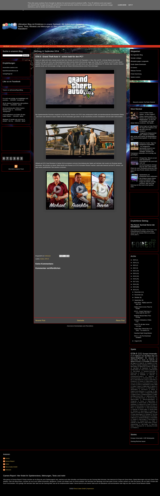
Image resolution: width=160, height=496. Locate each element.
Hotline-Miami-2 (151, 388)
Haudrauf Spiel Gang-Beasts (143, 333)
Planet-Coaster (142, 402)
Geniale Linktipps (136, 58)
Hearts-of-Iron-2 (141, 388)
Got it (130, 5)
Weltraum (93, 46)
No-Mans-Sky (150, 356)
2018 (134, 279)
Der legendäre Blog (137, 55)
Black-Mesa (152, 373)
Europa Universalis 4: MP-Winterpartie (142, 438)
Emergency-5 (134, 381)
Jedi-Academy (134, 389)
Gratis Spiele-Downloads (138, 64)
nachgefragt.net (7, 74)
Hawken (133, 388)
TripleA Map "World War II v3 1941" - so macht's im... (143, 329)
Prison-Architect (140, 406)
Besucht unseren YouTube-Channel (144, 102)
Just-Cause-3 (144, 389)
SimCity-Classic (153, 409)
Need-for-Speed (135, 399)
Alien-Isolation (136, 371)
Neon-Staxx (134, 366)
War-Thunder (145, 424)
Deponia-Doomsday (135, 378)
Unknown (8, 470)
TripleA (153, 421)
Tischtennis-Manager (144, 417)
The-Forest (135, 416)
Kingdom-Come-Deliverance (138, 391)
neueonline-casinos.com (10, 67)
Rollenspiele (61, 46)
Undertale (133, 422)
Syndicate (147, 414)
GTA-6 (139, 384)
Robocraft (134, 409)
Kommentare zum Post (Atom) (83, 326)
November (138, 295)
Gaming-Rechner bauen (138, 441)
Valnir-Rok (140, 422)
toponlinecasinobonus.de (10, 70)
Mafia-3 (142, 392)
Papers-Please (151, 401)
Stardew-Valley (148, 412)
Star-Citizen (134, 360)
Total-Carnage (142, 419)
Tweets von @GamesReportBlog (13, 90)
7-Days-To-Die (144, 369)
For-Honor (138, 383)
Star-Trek (140, 412)
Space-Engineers (137, 358)
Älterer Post (120, 320)
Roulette (146, 361)
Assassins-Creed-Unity (149, 371)
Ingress (153, 365)
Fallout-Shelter (149, 381)
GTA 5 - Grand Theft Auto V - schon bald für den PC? (143, 312)
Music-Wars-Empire (140, 397)
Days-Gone (151, 376)
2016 (134, 284)
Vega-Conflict (148, 422)
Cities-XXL (152, 374)
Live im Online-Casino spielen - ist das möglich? (147, 113)
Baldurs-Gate (134, 373)
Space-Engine (144, 411)
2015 (134, 287)
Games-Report (9, 461)
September (138, 300)
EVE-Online (153, 379)
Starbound (145, 368)
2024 (134, 262)
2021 (134, 271)
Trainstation (133, 421)
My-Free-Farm (151, 397)
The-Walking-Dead (144, 416)
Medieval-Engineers (147, 394)
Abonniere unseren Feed (16, 168)
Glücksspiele (37, 46)
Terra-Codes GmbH (11, 467)
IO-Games (134, 67)
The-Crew (154, 414)
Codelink (149, 363)
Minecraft (151, 358)
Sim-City (154, 361)
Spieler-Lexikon (135, 77)
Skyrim (155, 366)
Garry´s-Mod (154, 384)
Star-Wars (136, 368)
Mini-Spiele (46, 46)
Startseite (80, 320)
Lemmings (149, 391)
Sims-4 (149, 366)
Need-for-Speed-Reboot (149, 399)
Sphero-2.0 (133, 412)
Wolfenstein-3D (140, 426)
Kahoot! (153, 389)
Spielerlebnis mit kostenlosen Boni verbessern (148, 175)
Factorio (142, 381)
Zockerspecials (104, 46)
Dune (146, 379)
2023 (134, 265)
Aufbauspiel (13, 46)
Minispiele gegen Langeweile (139, 61)
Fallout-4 (138, 356)
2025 (134, 260)
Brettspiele (20, 46)
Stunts (155, 412)
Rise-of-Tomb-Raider (152, 407)
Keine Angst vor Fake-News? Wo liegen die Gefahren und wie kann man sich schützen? (148, 128)
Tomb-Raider (154, 417)
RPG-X (132, 407)
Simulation (70, 46)
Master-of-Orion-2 (136, 361)
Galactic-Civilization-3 (143, 365)
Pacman (142, 401)
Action (6, 46)
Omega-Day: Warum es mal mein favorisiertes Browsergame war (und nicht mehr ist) (148, 160)
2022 (134, 268)
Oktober (137, 297)
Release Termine (136, 70)
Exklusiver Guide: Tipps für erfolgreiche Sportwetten (147, 143)
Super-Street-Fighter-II (137, 414)
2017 (134, 281)
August (137, 341)
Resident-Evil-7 (140, 407)
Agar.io (135, 363)
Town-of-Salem (152, 419)
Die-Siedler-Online (147, 378)
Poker (149, 404)
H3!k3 (7, 464)
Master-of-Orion (136, 394)
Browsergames (28, 46)
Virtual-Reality (85, 46)
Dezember (138, 292)
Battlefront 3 (143, 373)
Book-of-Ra (133, 374)
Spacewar (152, 411)
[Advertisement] (130, 26)
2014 (134, 289)
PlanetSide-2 (134, 404)
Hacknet (153, 386)
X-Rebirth (134, 427)
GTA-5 (47, 259)
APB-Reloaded (153, 369)
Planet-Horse (152, 402)
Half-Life (151, 360)
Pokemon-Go (142, 404)
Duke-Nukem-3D (139, 379)
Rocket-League (143, 409)
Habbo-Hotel (146, 386)
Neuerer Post (40, 320)
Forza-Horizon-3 (147, 383)
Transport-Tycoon (144, 421)
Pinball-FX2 (133, 402)
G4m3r (7, 458)
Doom (143, 360)
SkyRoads (135, 411)
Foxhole (155, 383)
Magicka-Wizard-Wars (151, 392)
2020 (134, 273)
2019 (134, 276)
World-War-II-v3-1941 (152, 426)
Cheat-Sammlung (136, 74)
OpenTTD (142, 366)
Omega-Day (134, 401)
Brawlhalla (142, 374)
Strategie (77, 46)
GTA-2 (134, 384)
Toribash (134, 419)
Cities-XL (141, 363)
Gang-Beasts (146, 384)
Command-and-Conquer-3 (137, 376)
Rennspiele (53, 46)
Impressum (90, 488)
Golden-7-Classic (136, 386)
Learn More (122, 5)
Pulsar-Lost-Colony (151, 406)
